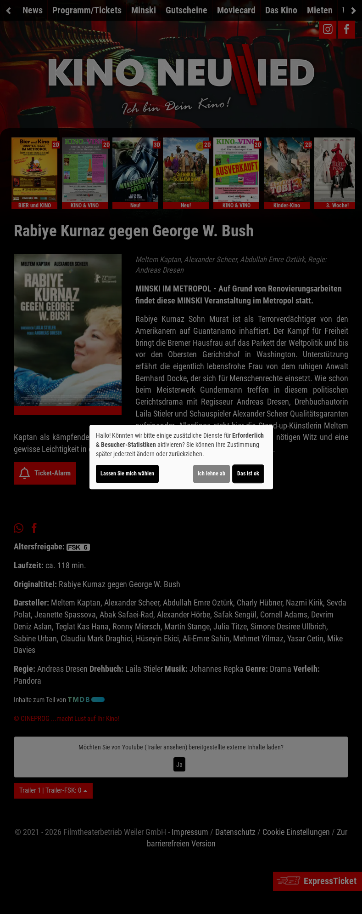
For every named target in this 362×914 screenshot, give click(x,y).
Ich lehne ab (211, 473)
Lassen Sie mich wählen (127, 473)
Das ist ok (248, 473)
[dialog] (181, 457)
